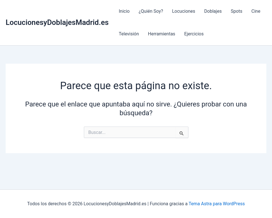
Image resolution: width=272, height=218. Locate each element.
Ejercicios (194, 34)
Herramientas (161, 34)
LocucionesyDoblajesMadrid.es (57, 22)
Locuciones (183, 11)
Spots (236, 11)
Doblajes (213, 11)
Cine (255, 11)
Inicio (124, 11)
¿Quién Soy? (151, 11)
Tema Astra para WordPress (217, 203)
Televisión (129, 34)
